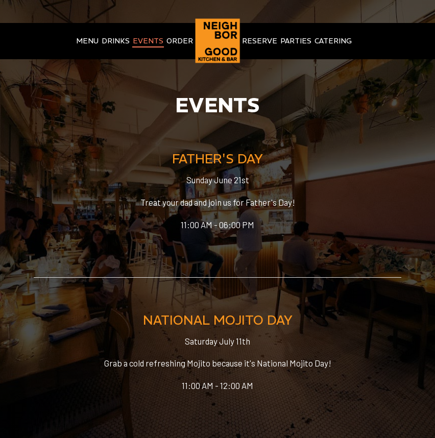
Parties (295, 40)
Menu (87, 40)
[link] (217, 40)
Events (148, 40)
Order (179, 40)
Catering (333, 40)
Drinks (116, 40)
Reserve (259, 40)
